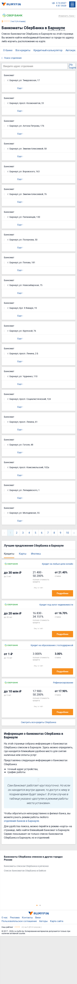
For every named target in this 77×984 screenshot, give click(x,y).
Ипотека (36, 553)
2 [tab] (40, 905)
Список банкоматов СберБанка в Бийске (25, 870)
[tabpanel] (37, 864)
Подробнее (62, 593)
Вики (38, 917)
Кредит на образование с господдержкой (52, 645)
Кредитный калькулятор (47, 50)
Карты (22, 553)
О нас (5, 917)
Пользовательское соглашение (19, 921)
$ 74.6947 (61, 3)
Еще (19, 88)
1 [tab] (36, 905)
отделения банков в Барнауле (21, 821)
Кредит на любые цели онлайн (57, 564)
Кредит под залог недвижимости (56, 604)
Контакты (27, 917)
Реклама (15, 917)
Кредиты (9, 553)
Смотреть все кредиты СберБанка (38, 722)
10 (67, 532)
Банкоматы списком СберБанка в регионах (26, 866)
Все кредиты (22, 50)
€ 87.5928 (61, 5)
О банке (7, 50)
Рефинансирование (63, 682)
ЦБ (53, 3)
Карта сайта (56, 921)
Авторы (43, 921)
